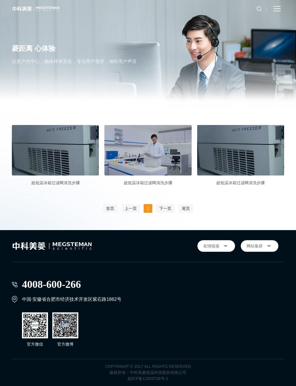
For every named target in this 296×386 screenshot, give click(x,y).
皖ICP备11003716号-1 (148, 378)
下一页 (165, 208)
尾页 (186, 208)
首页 (110, 208)
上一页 (131, 208)
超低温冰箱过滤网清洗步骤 (55, 182)
